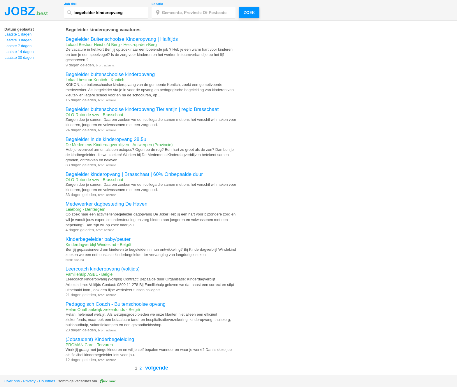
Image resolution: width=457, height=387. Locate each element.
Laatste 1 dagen (17, 34)
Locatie (157, 4)
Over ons (12, 381)
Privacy (29, 381)
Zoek (249, 12)
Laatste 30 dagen (19, 57)
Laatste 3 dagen (17, 40)
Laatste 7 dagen (17, 46)
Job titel (70, 4)
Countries (47, 381)
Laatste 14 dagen (19, 52)
